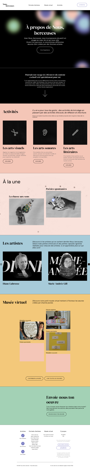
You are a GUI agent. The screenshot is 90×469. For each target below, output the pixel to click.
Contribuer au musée (34, 378)
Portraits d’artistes (34, 5)
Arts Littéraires (23, 438)
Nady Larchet (35, 442)
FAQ (63, 436)
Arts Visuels (22, 454)
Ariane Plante (35, 449)
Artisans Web (70, 465)
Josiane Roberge (34, 439)
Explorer (8, 161)
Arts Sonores (23, 446)
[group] (22, 269)
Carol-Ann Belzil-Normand (35, 446)
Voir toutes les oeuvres (54, 378)
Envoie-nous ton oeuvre (56, 414)
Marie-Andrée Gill (35, 436)
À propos (82, 5)
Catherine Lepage (35, 447)
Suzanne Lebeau (34, 441)
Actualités (63, 434)
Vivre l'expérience (45, 50)
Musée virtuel (48, 5)
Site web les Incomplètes (63, 448)
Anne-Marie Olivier (35, 438)
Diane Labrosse (34, 434)
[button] (89, 264)
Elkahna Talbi (35, 444)
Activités (59, 5)
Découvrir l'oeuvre (63, 444)
